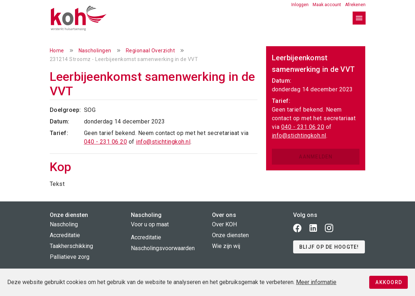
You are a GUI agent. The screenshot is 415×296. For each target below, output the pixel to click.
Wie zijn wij (226, 246)
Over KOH (224, 224)
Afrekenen (355, 4)
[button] (329, 246)
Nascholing (64, 224)
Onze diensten (230, 235)
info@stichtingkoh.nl (163, 141)
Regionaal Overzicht (150, 50)
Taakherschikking (71, 246)
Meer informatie (316, 282)
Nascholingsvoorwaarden (163, 248)
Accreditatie (65, 235)
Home (57, 50)
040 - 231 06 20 (105, 141)
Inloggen (300, 4)
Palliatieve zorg (69, 256)
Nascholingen (95, 50)
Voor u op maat (150, 224)
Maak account (327, 4)
